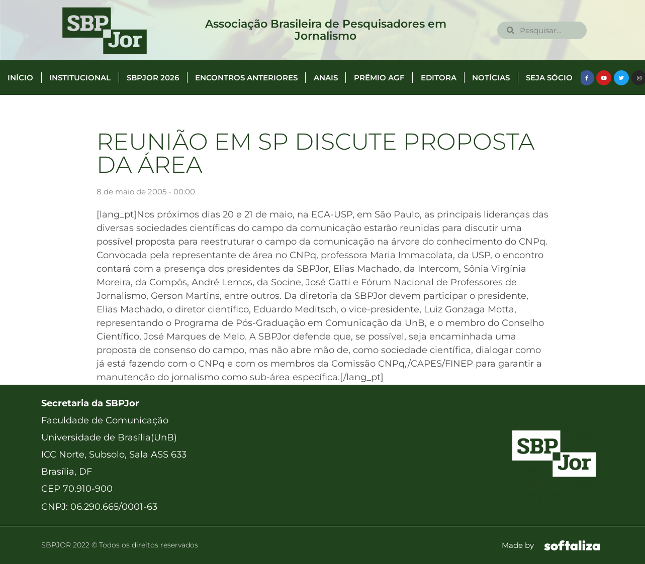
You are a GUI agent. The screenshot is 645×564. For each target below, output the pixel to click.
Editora (438, 77)
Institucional (80, 77)
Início (20, 77)
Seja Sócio (549, 77)
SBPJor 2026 (153, 77)
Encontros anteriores (246, 77)
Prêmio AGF (379, 77)
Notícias (491, 77)
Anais (326, 77)
